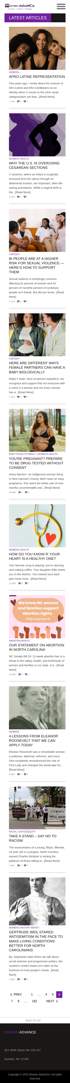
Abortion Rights (19, 640)
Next (50, 1001)
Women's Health (19, 159)
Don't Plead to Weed (22, 454)
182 (34, 1001)
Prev (18, 994)
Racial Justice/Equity (22, 831)
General (14, 72)
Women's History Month (24, 927)
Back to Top (33, 1020)
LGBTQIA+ (14, 254)
